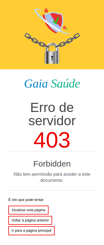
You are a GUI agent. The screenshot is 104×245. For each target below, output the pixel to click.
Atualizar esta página (28, 210)
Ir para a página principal (31, 230)
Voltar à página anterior (30, 220)
